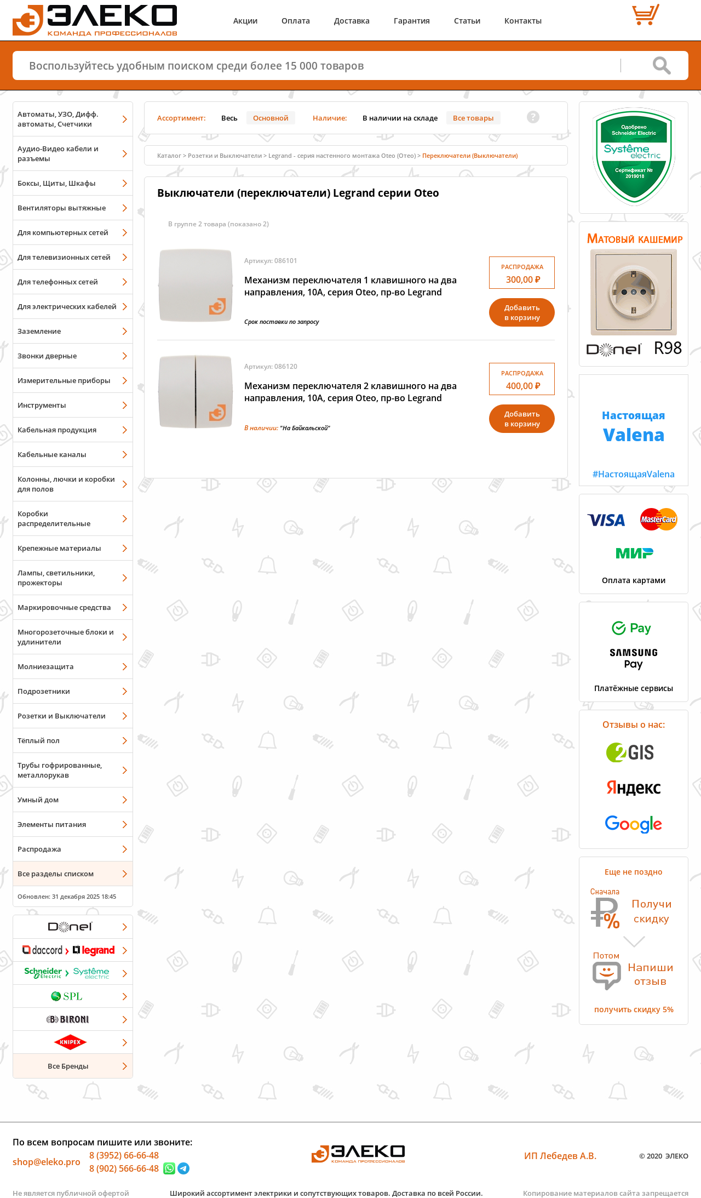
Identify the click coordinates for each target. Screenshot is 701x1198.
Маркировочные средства (64, 607)
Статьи (467, 20)
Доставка (352, 20)
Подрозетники (44, 691)
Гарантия (412, 20)
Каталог (169, 155)
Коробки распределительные (54, 518)
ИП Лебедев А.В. (560, 1156)
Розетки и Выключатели (62, 716)
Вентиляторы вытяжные (62, 208)
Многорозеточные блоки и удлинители (66, 637)
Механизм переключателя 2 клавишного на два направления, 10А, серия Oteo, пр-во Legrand (350, 392)
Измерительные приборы (64, 380)
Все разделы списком (56, 873)
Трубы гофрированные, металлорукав (60, 770)
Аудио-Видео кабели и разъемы (58, 153)
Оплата (295, 20)
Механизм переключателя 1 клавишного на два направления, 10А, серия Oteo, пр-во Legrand (350, 286)
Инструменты (42, 405)
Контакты (523, 20)
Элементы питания (52, 824)
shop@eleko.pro (47, 1162)
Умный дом (38, 800)
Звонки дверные (47, 356)
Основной (271, 118)
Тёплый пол (39, 740)
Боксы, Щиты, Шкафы (57, 183)
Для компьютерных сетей (63, 232)
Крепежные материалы (59, 548)
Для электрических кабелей (67, 306)
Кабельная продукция (57, 430)
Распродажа (39, 849)
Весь (229, 118)
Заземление (39, 331)
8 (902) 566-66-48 (124, 1168)
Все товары (473, 118)
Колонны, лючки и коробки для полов (66, 484)
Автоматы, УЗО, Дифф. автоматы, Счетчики (58, 119)
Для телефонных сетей (58, 282)
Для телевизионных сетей (64, 257)
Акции (245, 20)
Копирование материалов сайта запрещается (605, 1193)
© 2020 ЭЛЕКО (663, 1156)
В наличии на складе (400, 118)
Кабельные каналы (52, 454)
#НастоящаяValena (633, 427)
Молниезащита (46, 666)
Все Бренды (68, 1066)
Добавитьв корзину (522, 312)
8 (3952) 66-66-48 (124, 1155)
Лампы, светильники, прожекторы (56, 577)
